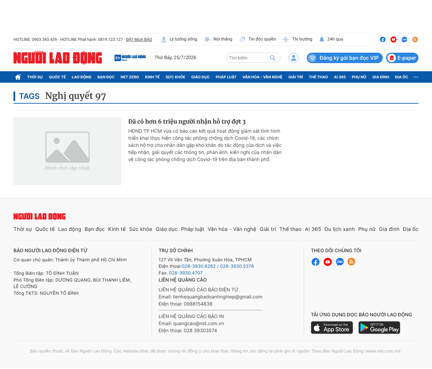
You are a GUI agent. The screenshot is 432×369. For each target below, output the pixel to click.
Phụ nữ (359, 77)
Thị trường (297, 39)
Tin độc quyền (257, 39)
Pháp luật (226, 77)
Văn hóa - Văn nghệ (262, 77)
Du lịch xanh (340, 229)
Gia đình (380, 77)
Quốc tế (57, 77)
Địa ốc (401, 77)
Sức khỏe (175, 77)
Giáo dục (200, 77)
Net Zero (129, 77)
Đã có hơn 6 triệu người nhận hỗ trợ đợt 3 (187, 121)
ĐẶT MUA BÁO (139, 39)
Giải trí (295, 77)
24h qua (331, 39)
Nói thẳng (218, 39)
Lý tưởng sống (178, 39)
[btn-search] (273, 58)
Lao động (82, 77)
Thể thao (318, 77)
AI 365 (340, 77)
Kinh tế (152, 77)
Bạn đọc (106, 77)
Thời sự (35, 77)
